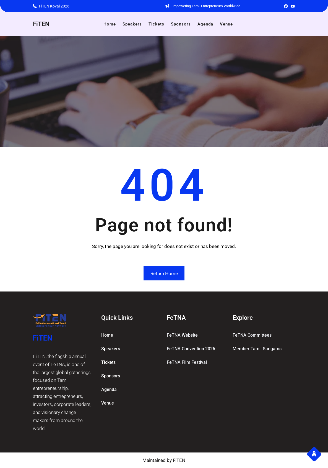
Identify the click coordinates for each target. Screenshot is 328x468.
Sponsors (110, 376)
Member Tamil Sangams (257, 348)
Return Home (164, 273)
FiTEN (41, 24)
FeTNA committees (252, 335)
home (107, 335)
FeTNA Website (182, 335)
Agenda (109, 389)
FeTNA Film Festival (187, 362)
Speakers (110, 348)
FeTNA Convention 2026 (191, 348)
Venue (107, 403)
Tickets (108, 362)
